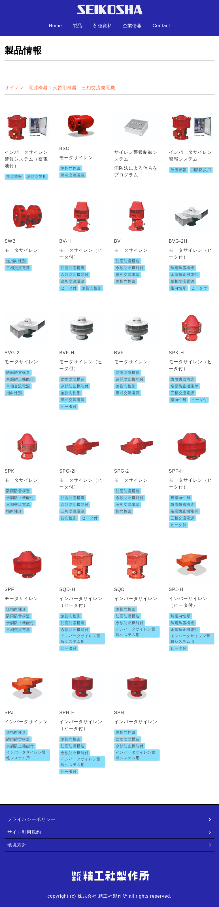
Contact (161, 25)
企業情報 (132, 25)
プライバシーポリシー (109, 819)
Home (55, 25)
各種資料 (102, 25)
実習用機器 (65, 87)
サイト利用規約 (109, 832)
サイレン (14, 87)
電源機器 (38, 87)
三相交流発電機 (98, 87)
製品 (77, 25)
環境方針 (109, 844)
